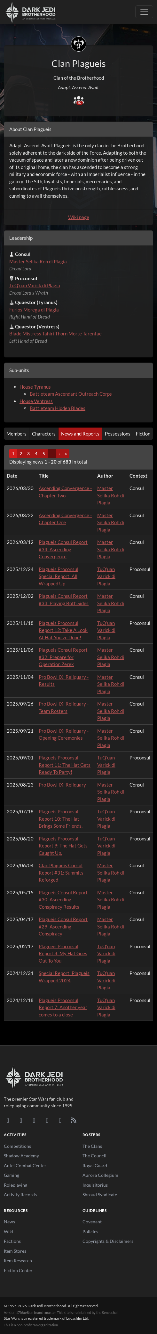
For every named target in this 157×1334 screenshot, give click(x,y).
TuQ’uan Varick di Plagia (34, 285)
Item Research (18, 1260)
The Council (94, 1155)
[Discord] (8, 1120)
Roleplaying (15, 1185)
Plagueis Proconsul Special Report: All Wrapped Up (58, 576)
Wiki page (78, 217)
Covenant (92, 1221)
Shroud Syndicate (99, 1194)
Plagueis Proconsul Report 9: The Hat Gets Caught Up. (63, 846)
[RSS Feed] (73, 1120)
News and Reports (80, 433)
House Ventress (36, 401)
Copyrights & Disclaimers (107, 1241)
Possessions (117, 433)
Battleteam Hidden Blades (57, 408)
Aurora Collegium (100, 1175)
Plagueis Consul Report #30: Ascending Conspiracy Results (63, 900)
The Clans (92, 1146)
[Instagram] (47, 1120)
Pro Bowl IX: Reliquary (62, 785)
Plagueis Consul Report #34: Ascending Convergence (63, 549)
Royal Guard (94, 1165)
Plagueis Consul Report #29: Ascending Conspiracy (63, 926)
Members (16, 433)
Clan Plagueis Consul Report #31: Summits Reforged (61, 872)
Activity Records (20, 1194)
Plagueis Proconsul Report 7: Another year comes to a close (63, 1007)
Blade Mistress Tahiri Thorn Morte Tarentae (55, 333)
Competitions (17, 1146)
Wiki (8, 1231)
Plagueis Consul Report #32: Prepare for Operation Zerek (63, 657)
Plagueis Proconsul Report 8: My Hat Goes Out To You (63, 953)
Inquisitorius (95, 1185)
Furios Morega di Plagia (34, 309)
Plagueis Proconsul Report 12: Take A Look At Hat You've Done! (63, 630)
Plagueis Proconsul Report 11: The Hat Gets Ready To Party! (64, 765)
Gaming (11, 1175)
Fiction (143, 433)
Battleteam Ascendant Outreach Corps (71, 394)
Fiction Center (18, 1270)
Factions (12, 1241)
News (9, 1221)
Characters (44, 433)
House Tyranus (35, 387)
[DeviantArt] (21, 1120)
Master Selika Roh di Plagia (38, 261)
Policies (90, 1231)
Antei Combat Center (25, 1165)
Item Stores (15, 1251)
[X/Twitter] (60, 1120)
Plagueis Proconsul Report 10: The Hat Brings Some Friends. (60, 819)
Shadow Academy (21, 1155)
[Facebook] (34, 1120)
